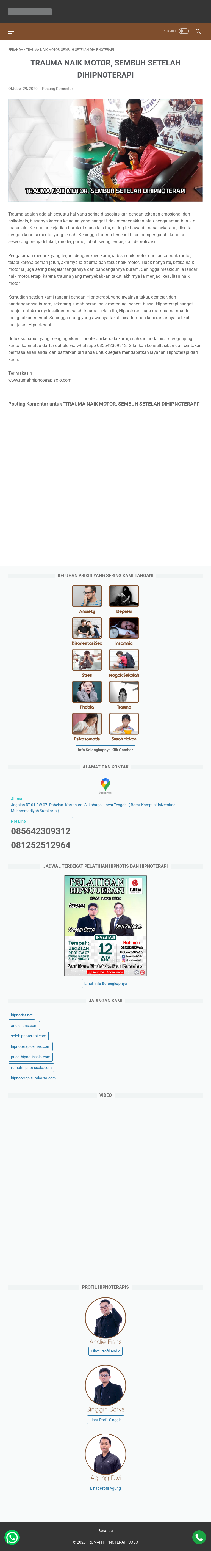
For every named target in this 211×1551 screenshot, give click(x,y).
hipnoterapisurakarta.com (33, 1078)
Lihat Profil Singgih (106, 1419)
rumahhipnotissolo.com (31, 1067)
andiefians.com (24, 1025)
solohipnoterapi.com (28, 1036)
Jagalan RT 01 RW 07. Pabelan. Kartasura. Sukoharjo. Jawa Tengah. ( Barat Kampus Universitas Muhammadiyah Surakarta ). (105, 795)
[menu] (11, 29)
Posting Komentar (57, 87)
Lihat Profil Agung (105, 1488)
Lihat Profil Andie (105, 1351)
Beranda (105, 1531)
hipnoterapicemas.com (30, 1046)
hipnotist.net (22, 1015)
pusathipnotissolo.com (30, 1057)
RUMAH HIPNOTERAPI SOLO (113, 1542)
